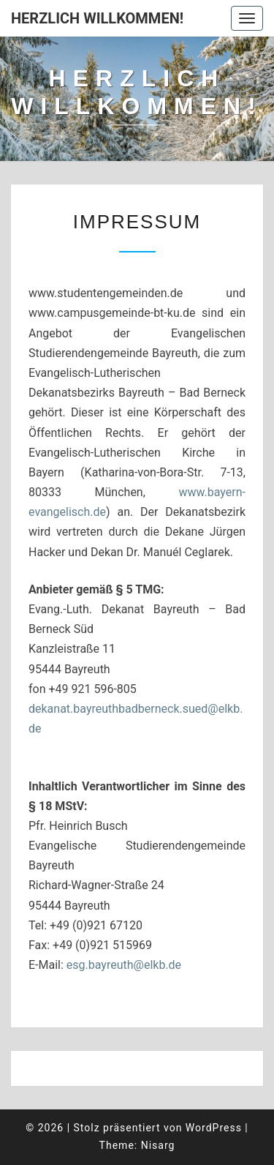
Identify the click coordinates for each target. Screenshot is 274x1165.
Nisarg (158, 1145)
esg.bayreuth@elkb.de (123, 965)
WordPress (214, 1128)
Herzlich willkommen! (97, 18)
